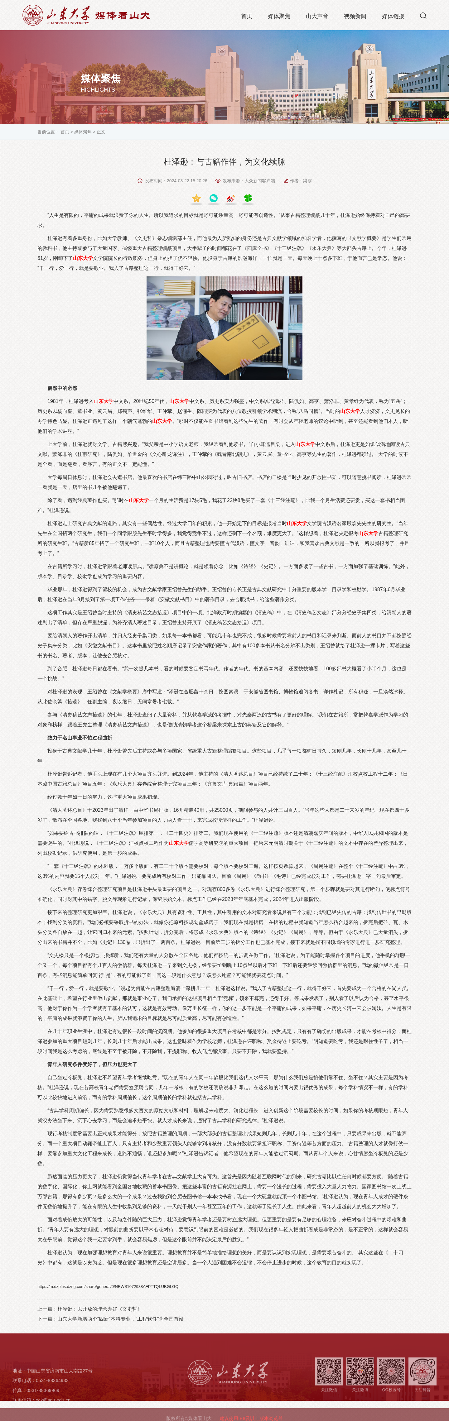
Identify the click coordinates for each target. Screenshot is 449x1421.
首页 (246, 17)
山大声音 (317, 17)
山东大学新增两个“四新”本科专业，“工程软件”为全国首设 (120, 1319)
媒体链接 (393, 17)
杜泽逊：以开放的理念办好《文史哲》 (99, 1309)
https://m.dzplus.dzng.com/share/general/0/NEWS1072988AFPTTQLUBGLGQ (107, 1286)
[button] (423, 16)
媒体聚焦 (279, 17)
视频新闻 (355, 17)
